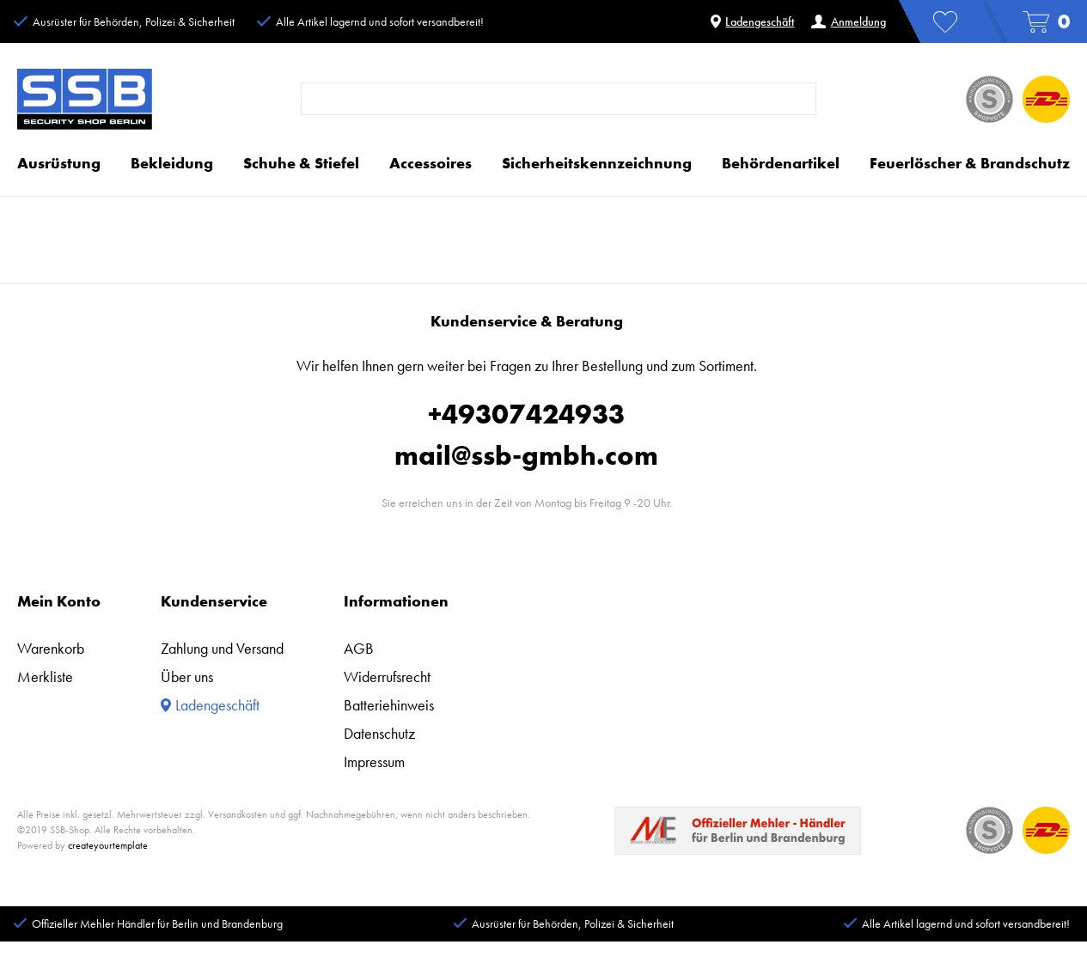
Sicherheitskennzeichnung (597, 163)
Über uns (187, 676)
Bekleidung (172, 163)
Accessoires (430, 163)
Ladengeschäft (752, 21)
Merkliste (45, 676)
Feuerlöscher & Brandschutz (970, 163)
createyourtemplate (108, 845)
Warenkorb (50, 648)
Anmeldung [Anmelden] (848, 21)
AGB (359, 648)
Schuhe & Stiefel (301, 163)
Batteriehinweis (389, 705)
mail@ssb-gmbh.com (526, 455)
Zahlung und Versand (222, 648)
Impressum (374, 761)
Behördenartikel (781, 163)
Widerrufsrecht (387, 676)
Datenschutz (379, 733)
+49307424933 (526, 414)
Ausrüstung (59, 163)
